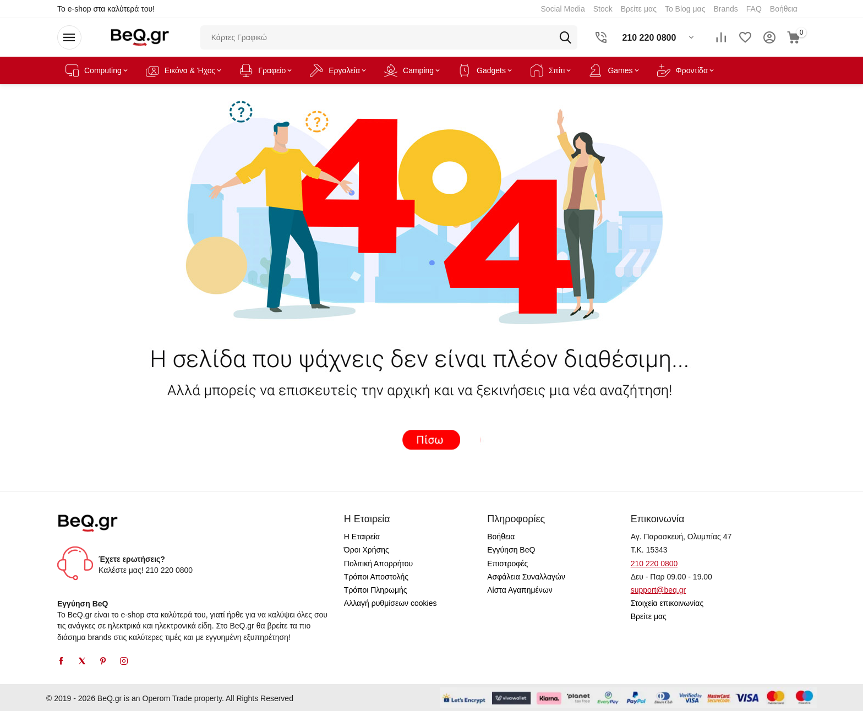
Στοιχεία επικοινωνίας (667, 603)
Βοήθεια (501, 536)
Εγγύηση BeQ (511, 549)
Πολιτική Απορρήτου (378, 563)
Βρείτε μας (649, 616)
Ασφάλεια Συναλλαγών (526, 576)
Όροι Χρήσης (366, 549)
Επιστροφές (507, 563)
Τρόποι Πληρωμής (375, 590)
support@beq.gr (658, 590)
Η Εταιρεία (362, 536)
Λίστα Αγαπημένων (520, 590)
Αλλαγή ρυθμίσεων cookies (390, 603)
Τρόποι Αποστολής (376, 576)
